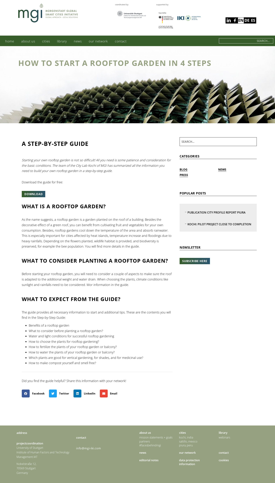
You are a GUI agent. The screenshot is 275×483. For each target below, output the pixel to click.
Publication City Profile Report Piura (216, 212)
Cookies (224, 460)
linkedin (235, 20)
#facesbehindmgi (150, 445)
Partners (144, 441)
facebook (229, 20)
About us (28, 41)
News (78, 41)
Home (9, 41)
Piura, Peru (186, 445)
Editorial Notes (149, 460)
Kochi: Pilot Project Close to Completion (219, 224)
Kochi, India (186, 437)
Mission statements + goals (155, 437)
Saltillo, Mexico (188, 441)
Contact (121, 41)
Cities (46, 41)
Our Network (98, 41)
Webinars (224, 437)
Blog (183, 169)
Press (184, 175)
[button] (34, 393)
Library (62, 41)
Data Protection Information (189, 462)
